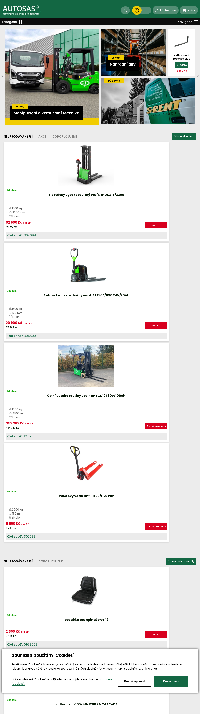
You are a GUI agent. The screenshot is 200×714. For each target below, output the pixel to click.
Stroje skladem (184, 136)
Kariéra (106, 711)
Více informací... (133, 439)
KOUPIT (38, 226)
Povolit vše (171, 681)
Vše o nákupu (13, 711)
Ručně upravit (134, 681)
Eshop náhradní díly (181, 263)
